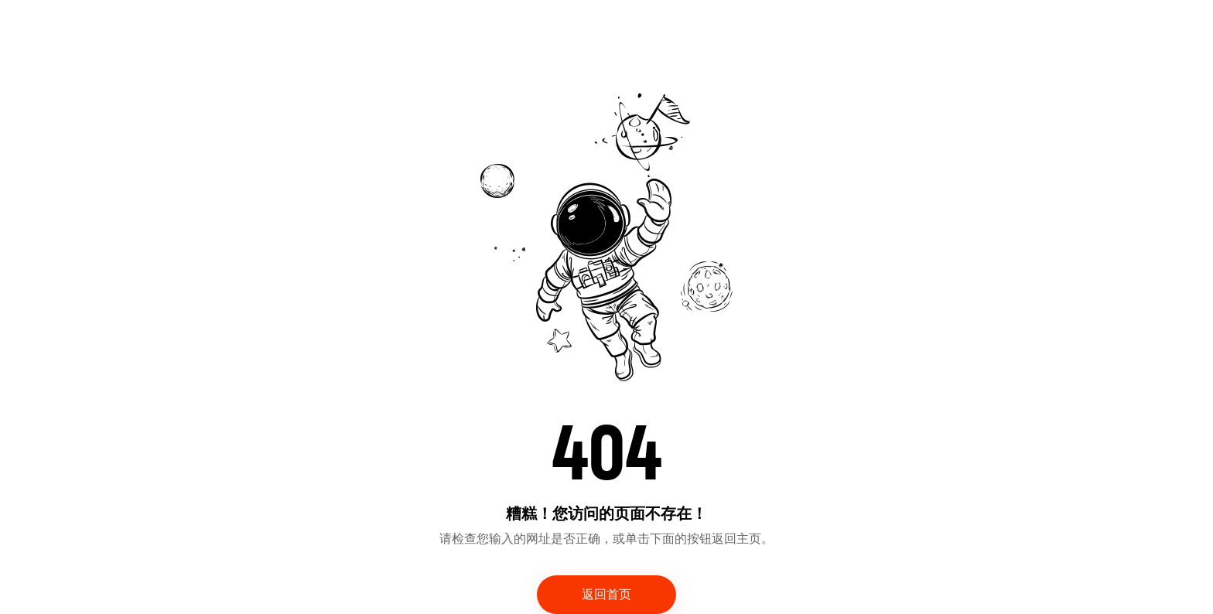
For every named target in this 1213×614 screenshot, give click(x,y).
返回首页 (606, 594)
